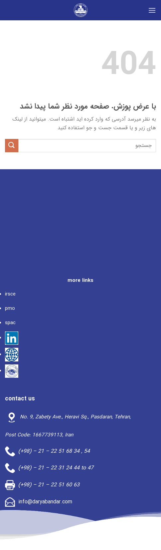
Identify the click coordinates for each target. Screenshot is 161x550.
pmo (10, 308)
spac (10, 323)
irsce (10, 294)
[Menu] (152, 10)
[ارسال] (11, 145)
